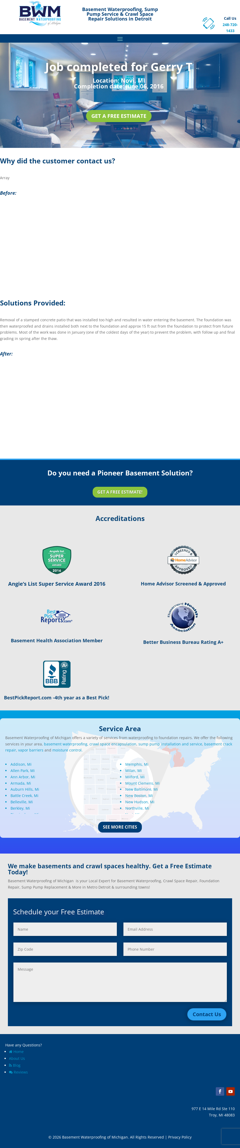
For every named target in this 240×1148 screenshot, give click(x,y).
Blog (15, 1065)
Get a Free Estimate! (120, 492)
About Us (17, 1058)
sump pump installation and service (170, 743)
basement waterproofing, (66, 743)
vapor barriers (30, 750)
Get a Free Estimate (118, 115)
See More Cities (120, 827)
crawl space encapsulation (112, 743)
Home (16, 1051)
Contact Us (207, 1014)
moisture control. (67, 750)
